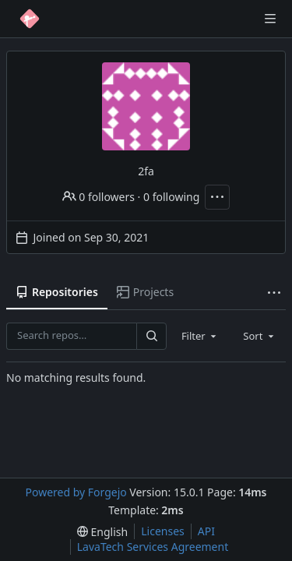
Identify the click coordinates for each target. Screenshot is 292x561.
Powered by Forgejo (75, 492)
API (206, 531)
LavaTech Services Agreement (152, 546)
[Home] (29, 19)
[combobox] (200, 336)
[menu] (102, 531)
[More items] (274, 292)
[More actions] (217, 197)
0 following (171, 196)
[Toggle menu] (270, 19)
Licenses (163, 531)
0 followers (98, 196)
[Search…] (151, 336)
